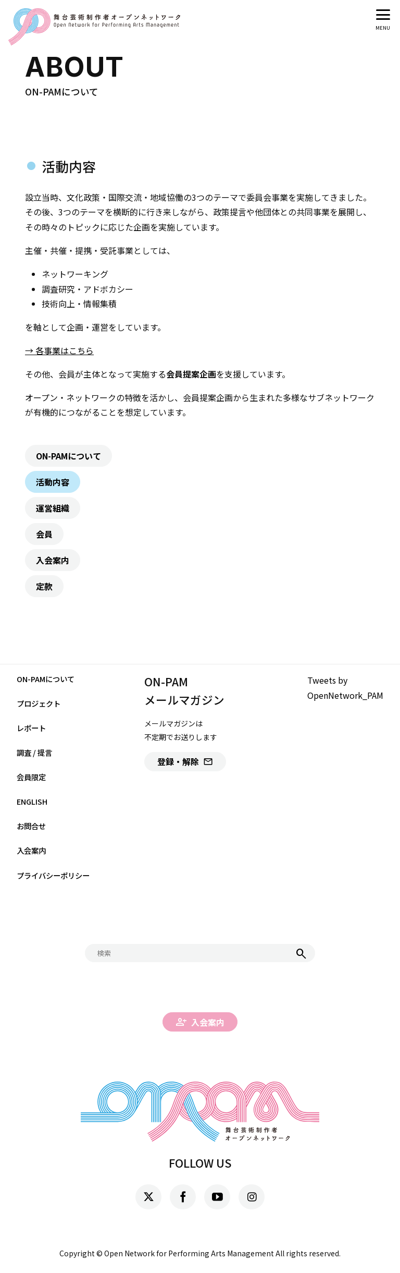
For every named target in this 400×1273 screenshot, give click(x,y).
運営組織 (52, 508)
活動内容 (52, 482)
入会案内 (52, 560)
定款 (44, 586)
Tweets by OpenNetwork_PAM (345, 687)
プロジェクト (38, 703)
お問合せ (31, 825)
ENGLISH (32, 801)
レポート (31, 727)
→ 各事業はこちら (59, 350)
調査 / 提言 (34, 752)
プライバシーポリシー (53, 875)
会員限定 (31, 776)
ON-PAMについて (68, 456)
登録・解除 (185, 761)
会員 (44, 534)
